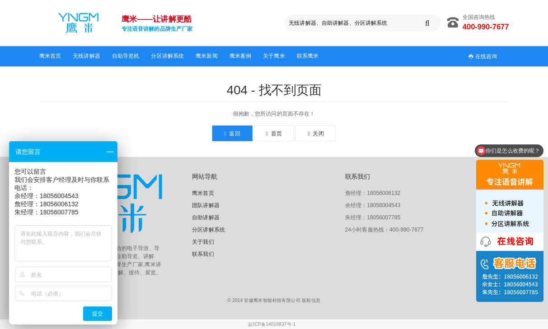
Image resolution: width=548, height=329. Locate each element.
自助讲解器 (206, 217)
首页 (274, 133)
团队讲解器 (206, 205)
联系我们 (203, 253)
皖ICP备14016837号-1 (271, 324)
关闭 (315, 133)
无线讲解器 (86, 56)
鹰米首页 (50, 56)
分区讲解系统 (167, 56)
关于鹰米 (274, 56)
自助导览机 (126, 56)
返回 (232, 133)
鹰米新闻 (207, 56)
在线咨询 (482, 56)
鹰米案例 (241, 56)
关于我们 (203, 241)
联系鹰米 (308, 56)
